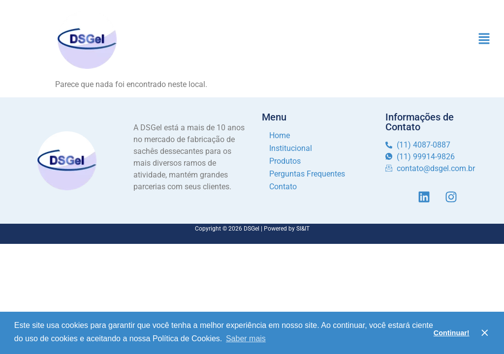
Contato (283, 186)
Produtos (285, 161)
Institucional (290, 148)
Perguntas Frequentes (307, 173)
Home (279, 135)
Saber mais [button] (246, 338)
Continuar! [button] (452, 333)
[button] (484, 39)
